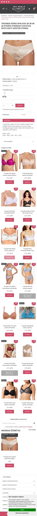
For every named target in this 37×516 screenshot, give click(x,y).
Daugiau (9, 182)
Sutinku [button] (22, 509)
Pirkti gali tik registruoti (27, 296)
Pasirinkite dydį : (8, 90)
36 (4, 93)
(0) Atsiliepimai (8, 141)
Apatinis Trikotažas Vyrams (10, 485)
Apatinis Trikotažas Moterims (10, 481)
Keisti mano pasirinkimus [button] (22, 513)
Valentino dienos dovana (9, 489)
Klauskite (21, 109)
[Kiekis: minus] (3, 105)
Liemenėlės (5, 493)
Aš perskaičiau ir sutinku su (18, 427)
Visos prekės (32, 430)
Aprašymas (7, 120)
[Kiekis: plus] (12, 105)
